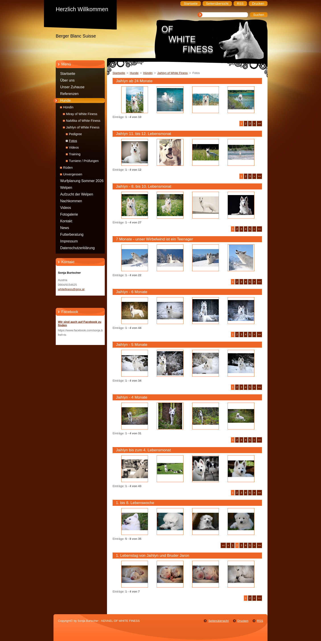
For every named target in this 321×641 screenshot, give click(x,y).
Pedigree (75, 134)
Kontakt (66, 221)
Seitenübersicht (218, 620)
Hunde (65, 100)
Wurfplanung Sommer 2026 (81, 181)
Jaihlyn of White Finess (82, 127)
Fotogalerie (69, 214)
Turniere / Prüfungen (84, 161)
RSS (260, 620)
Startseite (67, 74)
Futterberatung (71, 234)
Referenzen (69, 94)
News (64, 228)
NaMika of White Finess (83, 120)
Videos (74, 147)
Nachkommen (71, 201)
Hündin (68, 107)
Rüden (68, 167)
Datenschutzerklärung (77, 248)
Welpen (66, 187)
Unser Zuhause (72, 87)
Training (74, 154)
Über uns (67, 80)
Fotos (73, 141)
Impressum (69, 241)
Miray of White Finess (81, 114)
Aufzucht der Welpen (76, 194)
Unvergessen (72, 174)
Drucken (242, 620)
